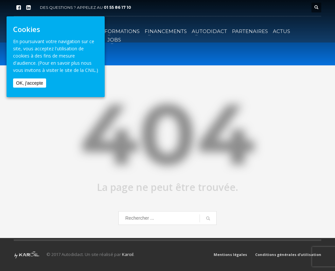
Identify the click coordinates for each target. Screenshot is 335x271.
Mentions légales (230, 254)
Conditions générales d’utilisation (288, 254)
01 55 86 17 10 (117, 7)
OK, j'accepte (29, 83)
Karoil (127, 254)
